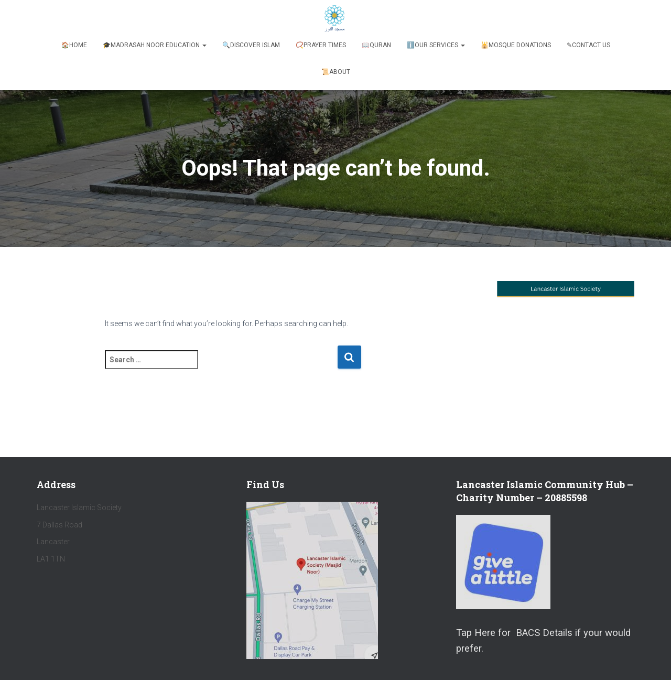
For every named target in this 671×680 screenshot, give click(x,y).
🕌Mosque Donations (516, 45)
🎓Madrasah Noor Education (155, 45)
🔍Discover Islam (251, 45)
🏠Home (74, 45)
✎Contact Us (588, 45)
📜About (335, 71)
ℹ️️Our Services (436, 45)
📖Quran (376, 45)
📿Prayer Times (321, 45)
